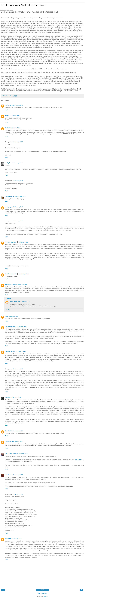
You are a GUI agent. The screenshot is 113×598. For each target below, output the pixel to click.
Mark (6, 316)
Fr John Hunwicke (10, 242)
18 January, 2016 (18, 105)
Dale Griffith (8, 431)
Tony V (7, 115)
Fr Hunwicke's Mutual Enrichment (23, 5)
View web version (42, 593)
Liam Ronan (8, 475)
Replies (9, 298)
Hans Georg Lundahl (11, 453)
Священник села (10, 196)
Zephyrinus (8, 163)
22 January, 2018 (18, 441)
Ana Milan (8, 538)
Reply (6, 110)
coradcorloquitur (10, 351)
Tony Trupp (78, 459)
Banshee (7, 397)
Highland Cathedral (11, 284)
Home (42, 589)
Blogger (46, 596)
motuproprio (9, 105)
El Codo (7, 127)
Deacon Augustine (10, 326)
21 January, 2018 (25, 301)
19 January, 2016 (21, 196)
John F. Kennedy (15, 301)
